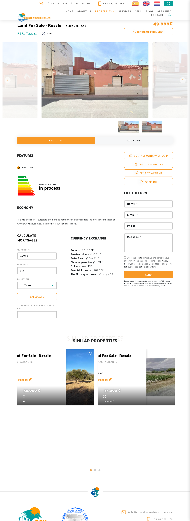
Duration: (23, 279)
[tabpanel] (54, 377)
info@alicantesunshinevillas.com (65, 3)
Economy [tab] (134, 141)
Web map (113, 512)
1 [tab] (91, 413)
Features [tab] (56, 141)
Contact (157, 15)
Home (69, 11)
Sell (138, 11)
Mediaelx (166, 515)
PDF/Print (148, 182)
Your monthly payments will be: (36, 307)
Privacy (84, 512)
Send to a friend (148, 173)
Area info (164, 11)
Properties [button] (104, 11)
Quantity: (23, 250)
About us (84, 11)
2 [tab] (95, 413)
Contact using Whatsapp (148, 156)
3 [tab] (99, 413)
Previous (8, 81)
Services (124, 11)
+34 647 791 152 (111, 3)
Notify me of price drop (148, 32)
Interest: (23, 264)
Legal (71, 512)
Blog (149, 11)
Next (182, 81)
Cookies (98, 512)
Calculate (37, 297)
